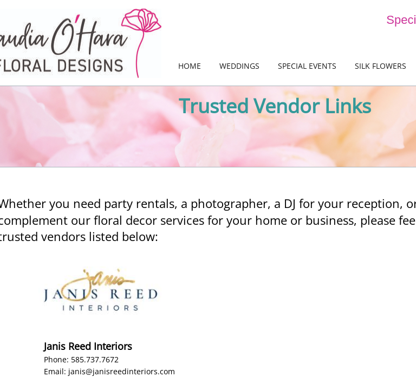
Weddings (239, 66)
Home (189, 66)
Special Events (307, 66)
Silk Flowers (380, 66)
